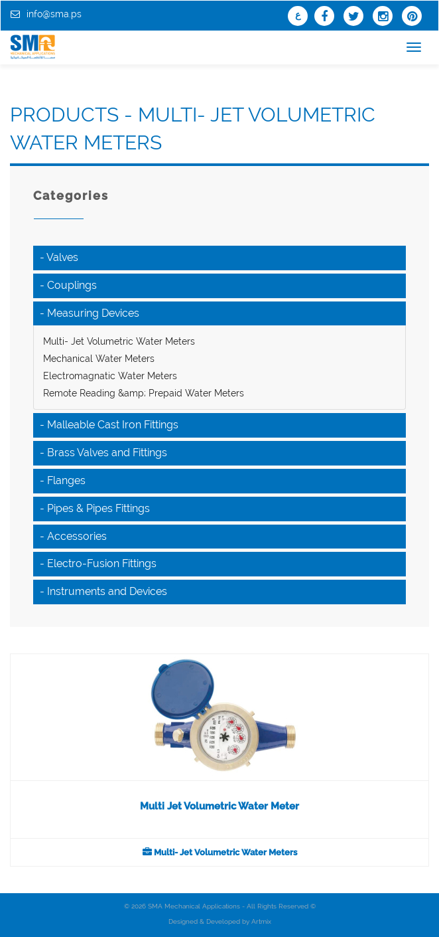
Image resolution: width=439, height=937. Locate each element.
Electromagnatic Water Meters (110, 376)
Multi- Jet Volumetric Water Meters (119, 341)
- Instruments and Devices (103, 591)
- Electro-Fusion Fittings (98, 563)
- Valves (59, 257)
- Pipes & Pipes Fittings (95, 508)
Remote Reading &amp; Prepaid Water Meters (143, 393)
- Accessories (73, 536)
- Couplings (68, 285)
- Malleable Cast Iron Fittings (109, 424)
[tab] (219, 258)
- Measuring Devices (89, 313)
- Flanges (63, 480)
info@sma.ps (54, 14)
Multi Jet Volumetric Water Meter (219, 806)
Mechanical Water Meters (99, 358)
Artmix (261, 921)
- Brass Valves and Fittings (103, 452)
